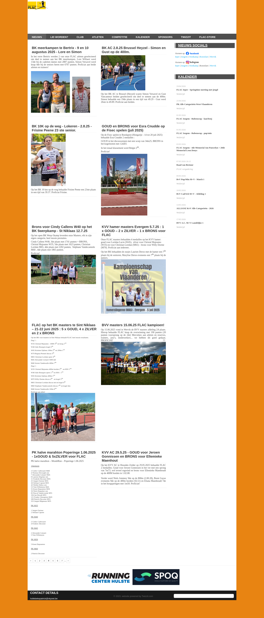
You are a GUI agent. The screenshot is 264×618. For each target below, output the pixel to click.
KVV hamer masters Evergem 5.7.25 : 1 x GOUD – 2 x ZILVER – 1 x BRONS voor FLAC (134, 231)
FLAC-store (207, 37)
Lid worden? (59, 37)
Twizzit (186, 37)
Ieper (177, 56)
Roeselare (204, 56)
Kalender (143, 37)
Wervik (213, 56)
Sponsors (165, 37)
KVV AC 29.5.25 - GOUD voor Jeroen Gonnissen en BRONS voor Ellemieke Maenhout (132, 456)
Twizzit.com (147, 596)
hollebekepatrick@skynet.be (44, 598)
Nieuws (37, 37)
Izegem (184, 56)
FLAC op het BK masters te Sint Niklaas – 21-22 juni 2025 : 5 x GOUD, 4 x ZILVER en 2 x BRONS (64, 329)
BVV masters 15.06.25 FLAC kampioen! (133, 325)
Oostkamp (193, 56)
